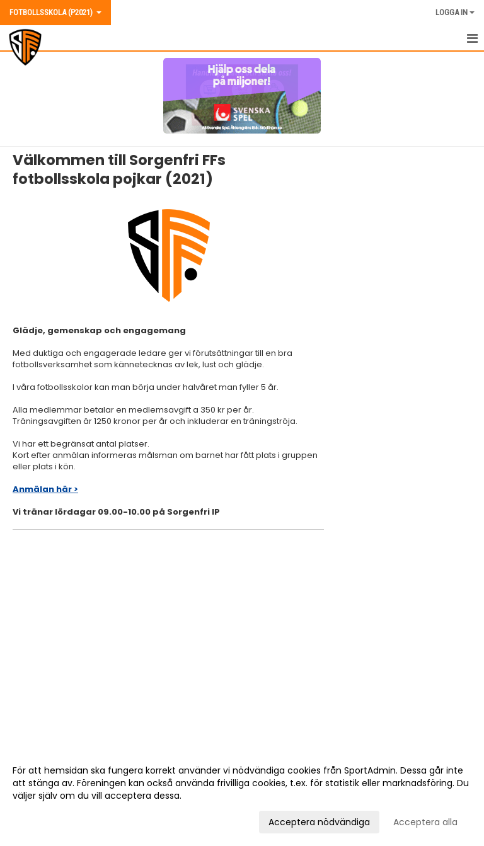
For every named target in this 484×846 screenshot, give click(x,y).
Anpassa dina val (49, 820)
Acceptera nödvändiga (319, 822)
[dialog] (242, 795)
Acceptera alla (425, 822)
